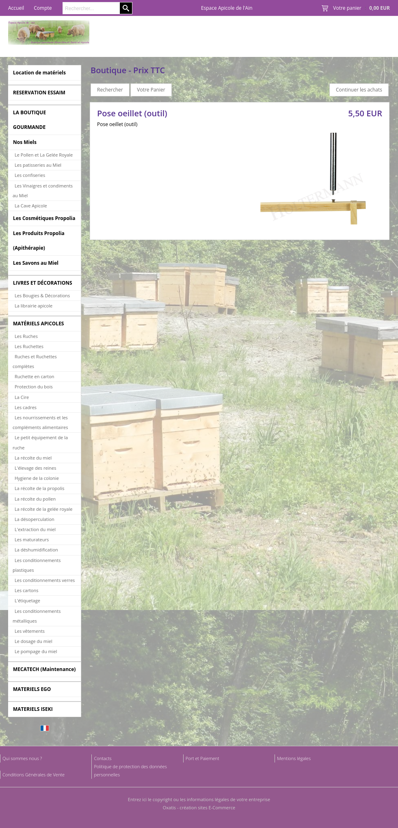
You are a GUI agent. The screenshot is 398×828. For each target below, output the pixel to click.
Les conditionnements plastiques (37, 565)
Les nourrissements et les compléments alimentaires (40, 422)
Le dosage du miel (33, 641)
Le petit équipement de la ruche (40, 442)
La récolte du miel (33, 458)
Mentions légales (294, 758)
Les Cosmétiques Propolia (44, 218)
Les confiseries (30, 175)
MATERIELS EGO (32, 689)
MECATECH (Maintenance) (44, 669)
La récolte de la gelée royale (43, 509)
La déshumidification (36, 550)
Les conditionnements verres (45, 580)
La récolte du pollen (35, 499)
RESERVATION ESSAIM (39, 92)
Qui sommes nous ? (22, 758)
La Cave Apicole (31, 206)
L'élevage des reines (35, 468)
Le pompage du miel (36, 651)
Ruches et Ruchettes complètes (35, 361)
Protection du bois (34, 386)
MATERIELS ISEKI (33, 709)
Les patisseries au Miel (38, 165)
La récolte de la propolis (40, 488)
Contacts (102, 758)
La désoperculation (34, 519)
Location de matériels (39, 72)
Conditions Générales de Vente (33, 774)
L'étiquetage (27, 600)
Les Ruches (26, 336)
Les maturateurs (32, 539)
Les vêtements (30, 631)
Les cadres (26, 407)
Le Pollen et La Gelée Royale (44, 155)
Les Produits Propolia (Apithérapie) (39, 240)
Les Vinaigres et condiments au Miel (43, 190)
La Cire (22, 397)
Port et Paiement (202, 758)
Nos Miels (25, 142)
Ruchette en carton (34, 376)
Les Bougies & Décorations (42, 295)
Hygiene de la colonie (37, 478)
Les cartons (26, 590)
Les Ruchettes (29, 346)
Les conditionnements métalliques (37, 616)
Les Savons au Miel (35, 262)
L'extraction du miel (35, 529)
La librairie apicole (33, 306)
